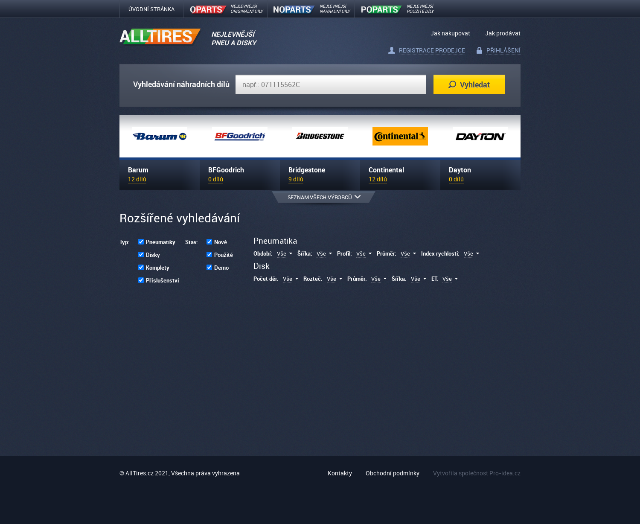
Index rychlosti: (440, 253)
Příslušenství (162, 280)
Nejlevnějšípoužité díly (420, 8)
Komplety (157, 267)
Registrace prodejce (432, 50)
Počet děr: (266, 278)
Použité (223, 255)
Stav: (191, 242)
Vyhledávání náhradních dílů (181, 84)
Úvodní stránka (151, 9)
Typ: (124, 242)
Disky (153, 255)
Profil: (344, 253)
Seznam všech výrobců (324, 197)
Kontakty (340, 473)
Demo (221, 267)
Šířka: (304, 253)
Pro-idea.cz (505, 473)
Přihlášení (503, 50)
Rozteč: (313, 278)
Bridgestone (306, 170)
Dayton (460, 170)
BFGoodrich (226, 170)
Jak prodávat (503, 33)
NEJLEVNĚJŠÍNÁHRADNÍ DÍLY (335, 8)
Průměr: (386, 253)
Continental (386, 170)
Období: (263, 253)
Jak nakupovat (450, 33)
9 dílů (295, 179)
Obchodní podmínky (392, 473)
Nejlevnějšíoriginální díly (246, 8)
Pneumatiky (160, 242)
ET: (434, 278)
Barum (138, 170)
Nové (220, 242)
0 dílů (215, 179)
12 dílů (137, 179)
